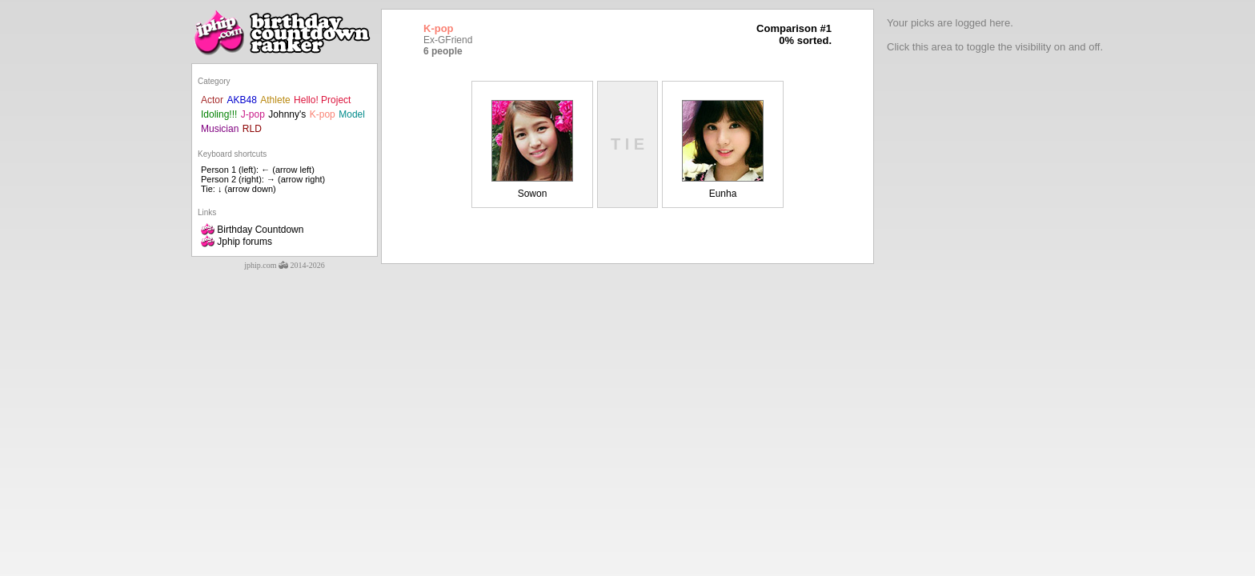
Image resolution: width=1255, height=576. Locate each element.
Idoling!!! (219, 114)
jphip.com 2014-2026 (284, 265)
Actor (212, 100)
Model (352, 114)
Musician (220, 128)
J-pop (253, 114)
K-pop (322, 114)
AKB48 (241, 100)
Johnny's (287, 114)
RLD (252, 128)
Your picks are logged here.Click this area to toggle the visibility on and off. (995, 35)
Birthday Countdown (252, 229)
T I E (627, 144)
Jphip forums (236, 241)
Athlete (275, 100)
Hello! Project (322, 100)
